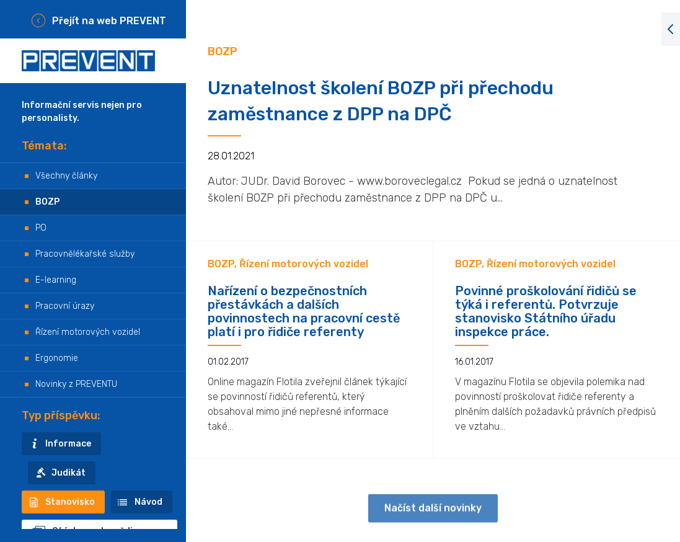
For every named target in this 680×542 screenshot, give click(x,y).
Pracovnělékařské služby (85, 254)
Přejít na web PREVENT (109, 21)
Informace (68, 443)
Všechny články (66, 176)
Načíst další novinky (433, 514)
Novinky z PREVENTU (76, 384)
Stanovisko (70, 502)
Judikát (68, 473)
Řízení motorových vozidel (87, 332)
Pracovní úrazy (64, 306)
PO (40, 228)
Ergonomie (56, 358)
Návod (148, 502)
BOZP (47, 202)
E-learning (55, 280)
